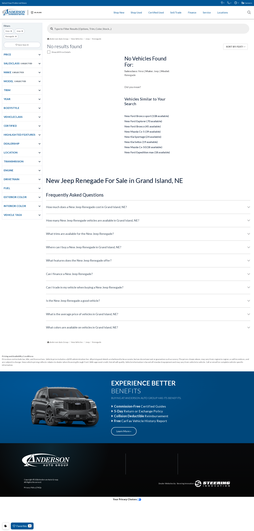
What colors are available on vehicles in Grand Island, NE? (82, 327)
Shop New (119, 12)
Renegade (10, 36)
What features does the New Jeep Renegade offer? (78, 260)
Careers (247, 3)
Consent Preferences (5, 526)
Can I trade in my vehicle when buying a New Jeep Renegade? (84, 287)
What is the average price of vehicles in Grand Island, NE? (82, 314)
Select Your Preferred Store (14, 3)
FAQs (39, 487)
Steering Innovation (185, 483)
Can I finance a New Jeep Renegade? (69, 274)
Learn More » (123, 431)
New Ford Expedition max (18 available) (147, 152)
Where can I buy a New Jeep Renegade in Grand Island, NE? (83, 247)
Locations (222, 12)
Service (207, 12)
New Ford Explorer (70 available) (143, 121)
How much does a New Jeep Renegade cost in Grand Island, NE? (86, 207)
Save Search (22, 45)
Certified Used (156, 12)
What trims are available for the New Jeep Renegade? (80, 233)
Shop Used (136, 12)
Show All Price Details (61, 52)
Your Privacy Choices (127, 499)
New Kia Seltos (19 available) (141, 141)
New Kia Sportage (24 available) (142, 136)
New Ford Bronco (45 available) (142, 126)
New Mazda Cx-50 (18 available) (143, 147)
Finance (192, 12)
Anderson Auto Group (48, 479)
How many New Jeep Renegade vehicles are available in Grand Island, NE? (92, 220)
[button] (222, 3)
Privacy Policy (30, 487)
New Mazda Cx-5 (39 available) (142, 131)
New (8, 31)
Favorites (22, 525)
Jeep (19, 31)
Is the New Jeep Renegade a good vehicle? (73, 300)
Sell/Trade (175, 12)
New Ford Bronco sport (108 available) (146, 115)
